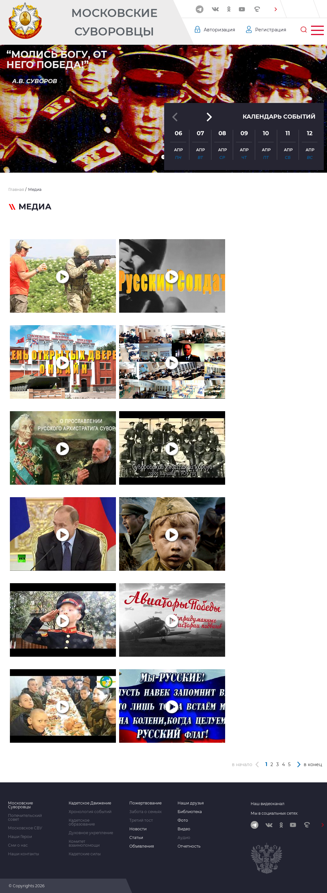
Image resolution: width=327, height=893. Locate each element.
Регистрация (270, 30)
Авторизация (219, 30)
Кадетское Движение (90, 803)
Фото (183, 820)
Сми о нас (18, 845)
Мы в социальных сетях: (274, 813)
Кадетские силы (85, 854)
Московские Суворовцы (114, 22)
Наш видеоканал (268, 803)
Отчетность (189, 846)
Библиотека (190, 812)
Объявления (141, 846)
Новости (138, 829)
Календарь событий (279, 116)
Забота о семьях (145, 812)
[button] (276, 9)
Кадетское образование (82, 822)
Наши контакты (23, 854)
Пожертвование (145, 803)
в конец (313, 764)
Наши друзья (191, 803)
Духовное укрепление (91, 833)
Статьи (136, 838)
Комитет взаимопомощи (84, 843)
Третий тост (141, 820)
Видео (184, 829)
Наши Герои (20, 837)
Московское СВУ (25, 828)
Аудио (184, 838)
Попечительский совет (25, 817)
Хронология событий (90, 812)
